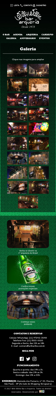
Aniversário (28, 38)
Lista (14, 5)
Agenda (18, 34)
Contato (26, 5)
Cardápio (47, 34)
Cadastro (39, 5)
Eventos (44, 38)
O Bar (6, 34)
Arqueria (32, 34)
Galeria (11, 38)
